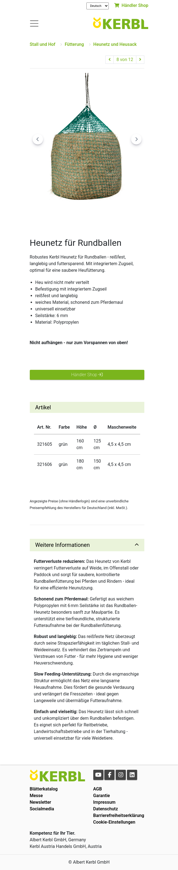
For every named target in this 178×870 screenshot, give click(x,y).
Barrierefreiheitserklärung (118, 815)
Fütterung (74, 44)
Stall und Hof (42, 44)
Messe (36, 795)
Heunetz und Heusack (115, 44)
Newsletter (40, 802)
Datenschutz (105, 808)
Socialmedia (42, 808)
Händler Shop (131, 5)
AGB (97, 789)
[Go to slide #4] (129, 218)
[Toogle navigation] (34, 23)
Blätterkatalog (44, 789)
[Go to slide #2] (72, 218)
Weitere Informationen (62, 545)
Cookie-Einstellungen (114, 822)
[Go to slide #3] (100, 218)
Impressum (104, 802)
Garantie (101, 795)
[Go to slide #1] (43, 218)
